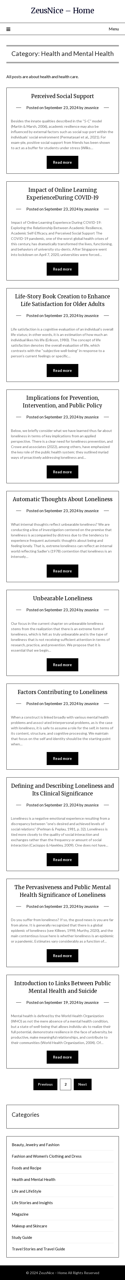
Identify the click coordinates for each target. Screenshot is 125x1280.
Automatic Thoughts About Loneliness (62, 499)
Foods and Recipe (26, 1168)
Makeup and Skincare (29, 1226)
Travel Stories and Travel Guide (38, 1249)
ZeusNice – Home (62, 10)
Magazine (20, 1214)
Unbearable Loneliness (62, 598)
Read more (62, 162)
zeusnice (91, 107)
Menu (114, 28)
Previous (45, 1084)
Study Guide (22, 1237)
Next (82, 1084)
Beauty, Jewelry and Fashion (35, 1144)
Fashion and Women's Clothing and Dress (47, 1156)
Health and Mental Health (33, 1179)
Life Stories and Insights (32, 1202)
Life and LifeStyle (26, 1191)
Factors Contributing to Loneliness (62, 692)
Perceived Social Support (62, 96)
